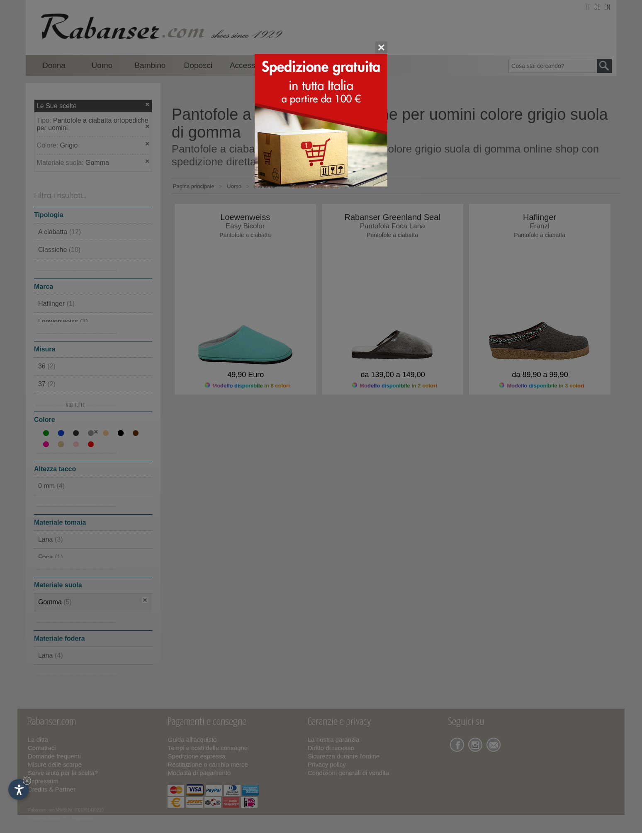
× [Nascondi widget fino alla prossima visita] (27, 780)
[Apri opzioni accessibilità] (18, 789)
